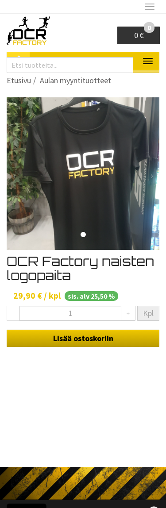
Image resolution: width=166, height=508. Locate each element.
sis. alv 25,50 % (91, 296)
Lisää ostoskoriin (83, 338)
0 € (144, 33)
